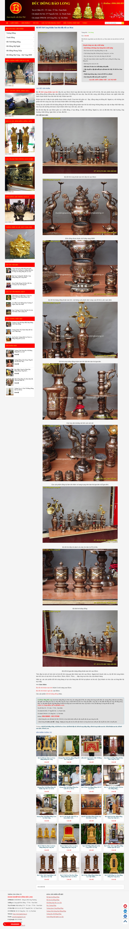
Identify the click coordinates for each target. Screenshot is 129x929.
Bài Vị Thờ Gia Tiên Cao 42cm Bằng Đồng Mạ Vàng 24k (69, 846)
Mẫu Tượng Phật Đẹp (71, 23)
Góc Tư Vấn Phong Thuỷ (51, 23)
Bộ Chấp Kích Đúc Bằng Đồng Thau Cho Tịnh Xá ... (113, 817)
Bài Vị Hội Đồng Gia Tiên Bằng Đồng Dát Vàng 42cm (114, 876)
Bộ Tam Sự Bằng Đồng (53, 899)
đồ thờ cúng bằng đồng (83, 726)
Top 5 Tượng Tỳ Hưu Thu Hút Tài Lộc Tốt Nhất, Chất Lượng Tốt (22, 310)
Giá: (83, 35)
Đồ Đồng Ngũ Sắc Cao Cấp (54, 902)
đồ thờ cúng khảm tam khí (97, 726)
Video (84, 23)
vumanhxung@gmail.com (18, 916)
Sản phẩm (25, 23)
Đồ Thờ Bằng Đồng (13, 42)
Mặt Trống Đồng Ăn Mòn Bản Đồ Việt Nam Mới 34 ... (23, 379)
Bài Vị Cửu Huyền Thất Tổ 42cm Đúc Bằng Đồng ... (113, 788)
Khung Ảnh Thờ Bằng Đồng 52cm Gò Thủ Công (46, 817)
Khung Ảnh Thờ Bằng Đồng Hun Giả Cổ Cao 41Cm (68, 788)
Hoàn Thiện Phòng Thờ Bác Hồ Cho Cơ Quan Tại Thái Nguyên (22, 284)
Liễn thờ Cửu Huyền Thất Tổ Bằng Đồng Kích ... (91, 758)
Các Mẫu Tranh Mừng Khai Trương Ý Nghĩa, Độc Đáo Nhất (22, 303)
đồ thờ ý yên (45, 728)
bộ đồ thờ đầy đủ (71, 726)
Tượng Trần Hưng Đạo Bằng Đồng (56, 911)
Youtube (125, 906)
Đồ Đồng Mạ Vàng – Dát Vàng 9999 (19, 55)
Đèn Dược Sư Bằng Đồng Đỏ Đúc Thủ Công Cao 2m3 (113, 758)
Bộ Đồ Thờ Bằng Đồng (48, 726)
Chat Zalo (125, 911)
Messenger (125, 917)
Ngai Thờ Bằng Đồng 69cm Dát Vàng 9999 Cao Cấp (91, 846)
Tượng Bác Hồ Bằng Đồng (54, 914)
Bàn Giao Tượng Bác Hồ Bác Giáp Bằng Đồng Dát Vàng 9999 (21, 276)
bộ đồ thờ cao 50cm (60, 726)
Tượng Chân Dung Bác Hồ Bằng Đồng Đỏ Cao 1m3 (23, 351)
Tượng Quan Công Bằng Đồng (55, 908)
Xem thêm (8, 85)
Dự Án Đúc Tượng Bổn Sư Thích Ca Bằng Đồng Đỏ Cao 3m (22, 337)
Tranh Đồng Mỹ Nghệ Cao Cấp (55, 916)
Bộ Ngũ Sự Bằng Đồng (53, 897)
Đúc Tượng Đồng (51, 905)
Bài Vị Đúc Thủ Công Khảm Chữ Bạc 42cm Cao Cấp (46, 876)
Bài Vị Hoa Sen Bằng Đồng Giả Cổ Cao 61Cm (91, 788)
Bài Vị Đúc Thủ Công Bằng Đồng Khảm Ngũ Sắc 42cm (113, 846)
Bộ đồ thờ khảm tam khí (44, 687)
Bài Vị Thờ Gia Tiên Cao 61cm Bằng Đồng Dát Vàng (46, 758)
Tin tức (36, 23)
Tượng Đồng (11, 33)
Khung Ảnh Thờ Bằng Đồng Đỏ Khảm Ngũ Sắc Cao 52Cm (47, 788)
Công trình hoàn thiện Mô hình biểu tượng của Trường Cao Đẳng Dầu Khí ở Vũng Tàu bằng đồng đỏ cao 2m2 (22, 270)
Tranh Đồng (10, 37)
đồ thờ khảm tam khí (111, 726)
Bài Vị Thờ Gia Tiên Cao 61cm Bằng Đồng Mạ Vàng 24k (46, 846)
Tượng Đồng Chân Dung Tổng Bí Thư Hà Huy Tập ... (23, 360)
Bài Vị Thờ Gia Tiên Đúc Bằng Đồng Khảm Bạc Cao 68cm (69, 876)
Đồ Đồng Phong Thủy (14, 51)
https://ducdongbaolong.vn (20, 914)
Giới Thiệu (15, 23)
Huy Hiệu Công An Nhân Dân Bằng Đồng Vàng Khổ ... (22, 370)
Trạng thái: (84, 32)
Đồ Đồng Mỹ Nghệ (13, 46)
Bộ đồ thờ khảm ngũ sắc (44, 691)
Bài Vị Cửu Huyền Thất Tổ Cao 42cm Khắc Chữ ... (69, 817)
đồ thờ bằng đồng (52, 694)
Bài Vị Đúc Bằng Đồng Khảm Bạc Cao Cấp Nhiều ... (91, 876)
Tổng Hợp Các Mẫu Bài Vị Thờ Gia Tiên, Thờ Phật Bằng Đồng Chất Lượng (22, 297)
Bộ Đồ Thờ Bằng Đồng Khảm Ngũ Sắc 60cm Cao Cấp (91, 817)
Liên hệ (86, 35)
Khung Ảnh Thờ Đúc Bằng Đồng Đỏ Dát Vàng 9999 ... (69, 758)
